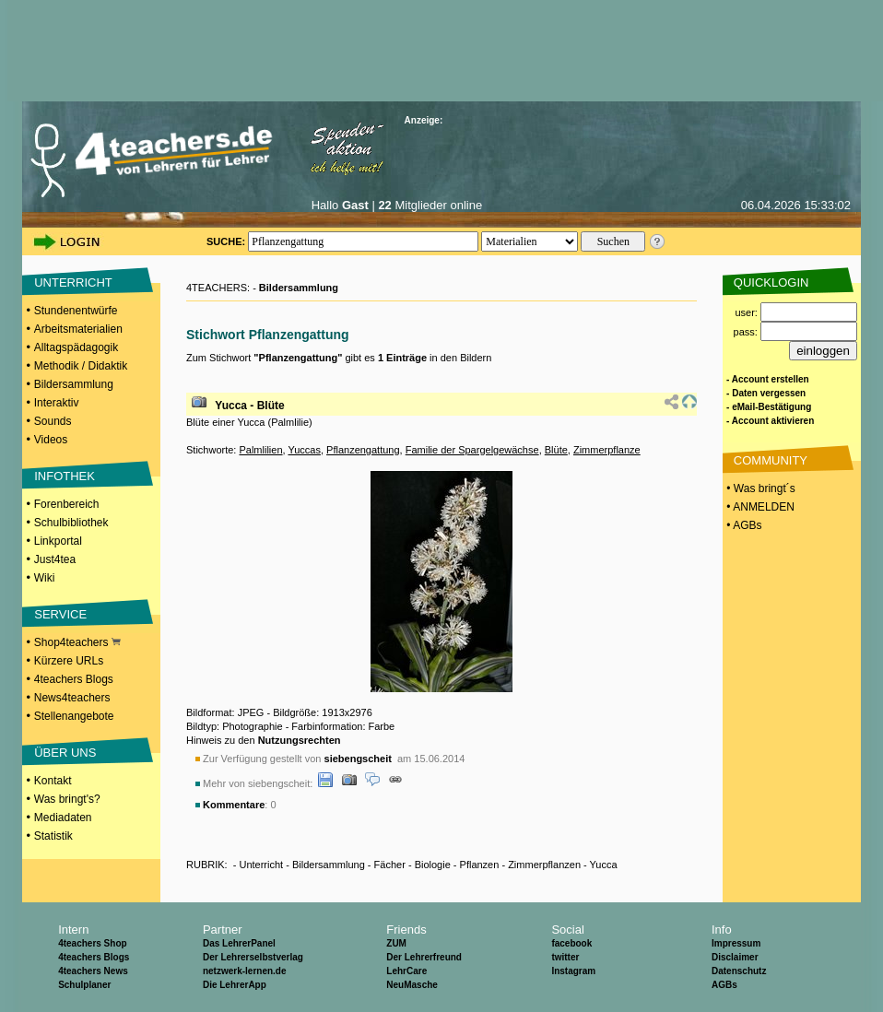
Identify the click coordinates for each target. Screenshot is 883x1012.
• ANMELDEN (759, 506)
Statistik (53, 836)
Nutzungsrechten (299, 740)
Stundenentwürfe (76, 310)
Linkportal (58, 541)
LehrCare (406, 971)
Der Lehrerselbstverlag (253, 957)
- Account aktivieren (770, 421)
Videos (50, 439)
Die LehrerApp (234, 985)
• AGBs (743, 525)
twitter (565, 957)
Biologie (433, 864)
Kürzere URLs (68, 660)
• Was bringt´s (759, 488)
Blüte (556, 449)
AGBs (724, 985)
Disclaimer (735, 957)
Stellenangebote (74, 716)
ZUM (396, 943)
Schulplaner (84, 985)
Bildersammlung (73, 384)
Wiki (44, 577)
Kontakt (53, 780)
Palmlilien (260, 449)
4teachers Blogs (73, 679)
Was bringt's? (67, 799)
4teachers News (93, 971)
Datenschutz (739, 971)
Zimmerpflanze (607, 449)
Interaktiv (56, 402)
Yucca (604, 864)
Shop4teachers (77, 642)
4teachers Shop (92, 943)
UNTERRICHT (73, 282)
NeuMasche (412, 985)
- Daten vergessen (766, 393)
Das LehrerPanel (239, 943)
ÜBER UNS (65, 752)
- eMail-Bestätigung (768, 407)
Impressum (736, 943)
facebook (571, 943)
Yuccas (304, 449)
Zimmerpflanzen (544, 864)
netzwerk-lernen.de (245, 971)
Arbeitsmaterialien (78, 329)
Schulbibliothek (71, 522)
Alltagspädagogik (76, 347)
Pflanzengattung (363, 449)
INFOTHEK (64, 476)
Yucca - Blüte (249, 405)
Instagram (573, 971)
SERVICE (60, 614)
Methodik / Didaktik (80, 365)
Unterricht (261, 864)
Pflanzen (480, 864)
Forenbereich (67, 504)
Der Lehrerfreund (424, 957)
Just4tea (55, 559)
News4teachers (72, 697)
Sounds (53, 421)
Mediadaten (63, 817)
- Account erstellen (767, 379)
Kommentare (234, 804)
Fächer (390, 864)
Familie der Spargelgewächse (472, 449)
